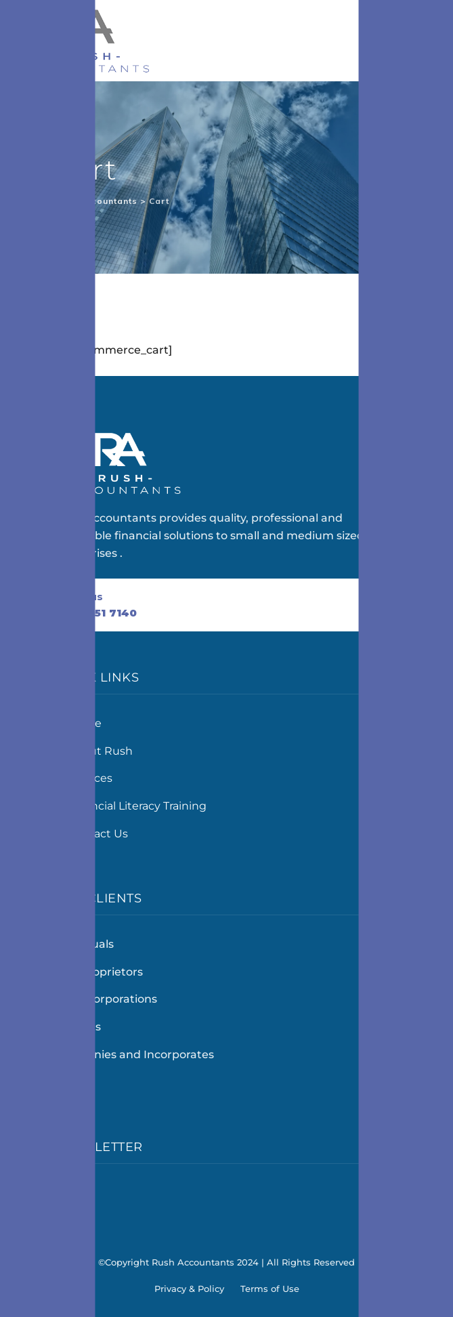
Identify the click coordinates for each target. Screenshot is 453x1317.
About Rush (100, 751)
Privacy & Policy (189, 1288)
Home (85, 723)
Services (90, 778)
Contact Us (98, 833)
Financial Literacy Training (137, 805)
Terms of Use (269, 1288)
